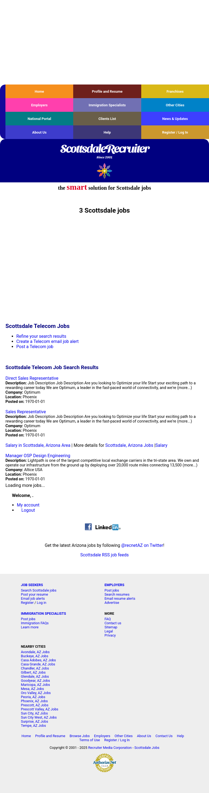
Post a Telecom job (34, 346)
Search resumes (117, 594)
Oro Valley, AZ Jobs (36, 693)
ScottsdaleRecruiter (104, 152)
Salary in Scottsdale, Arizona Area (37, 445)
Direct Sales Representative (31, 378)
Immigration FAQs (35, 623)
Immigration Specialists (107, 105)
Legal (108, 631)
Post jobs (111, 590)
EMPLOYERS (114, 585)
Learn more (30, 627)
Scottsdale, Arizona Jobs (129, 445)
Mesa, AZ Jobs (32, 689)
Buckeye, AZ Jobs (34, 656)
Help (107, 132)
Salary (161, 445)
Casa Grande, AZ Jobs (38, 664)
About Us (39, 132)
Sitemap (110, 627)
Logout (28, 510)
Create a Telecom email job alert (47, 341)
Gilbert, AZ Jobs (33, 672)
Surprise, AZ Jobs (34, 721)
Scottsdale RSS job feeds (104, 554)
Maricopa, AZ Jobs (35, 685)
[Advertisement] (104, 42)
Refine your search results (41, 336)
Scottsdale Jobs (146, 748)
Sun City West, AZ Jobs (39, 717)
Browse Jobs (80, 736)
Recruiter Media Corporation (110, 748)
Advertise (111, 603)
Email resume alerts (119, 598)
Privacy (110, 635)
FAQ (107, 619)
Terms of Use (89, 740)
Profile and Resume (107, 91)
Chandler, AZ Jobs (35, 668)
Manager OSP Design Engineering (37, 455)
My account (28, 505)
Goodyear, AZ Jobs (35, 681)
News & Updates (175, 119)
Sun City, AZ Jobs (34, 713)
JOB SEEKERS (32, 585)
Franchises (175, 91)
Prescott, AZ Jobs (34, 705)
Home (39, 91)
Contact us (112, 623)
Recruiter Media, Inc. (104, 170)
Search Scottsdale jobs (38, 590)
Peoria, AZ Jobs (33, 697)
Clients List (107, 119)
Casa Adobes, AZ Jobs (38, 660)
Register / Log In (175, 132)
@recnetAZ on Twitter (142, 545)
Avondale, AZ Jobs (35, 652)
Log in (41, 603)
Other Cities (175, 105)
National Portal (39, 119)
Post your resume (34, 594)
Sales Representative (25, 411)
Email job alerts (33, 598)
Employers (39, 105)
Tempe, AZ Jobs (33, 725)
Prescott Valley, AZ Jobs (39, 709)
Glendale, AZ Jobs (35, 676)
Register (27, 603)
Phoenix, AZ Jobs (34, 701)
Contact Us (164, 736)
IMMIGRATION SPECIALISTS (43, 613)
